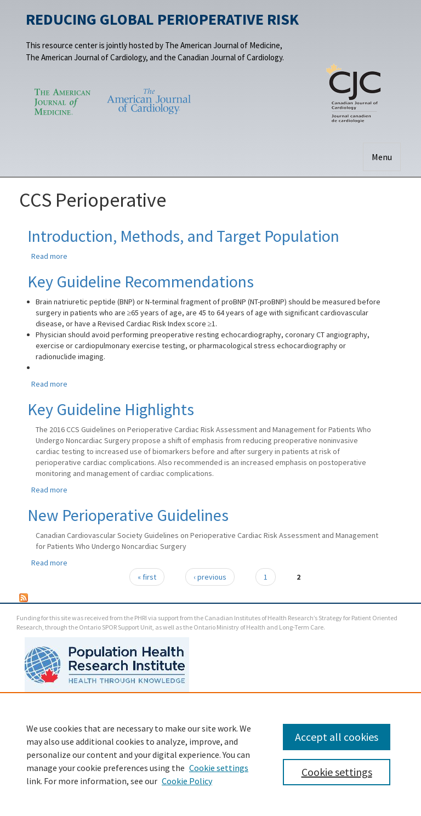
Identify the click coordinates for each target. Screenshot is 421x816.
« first (147, 577)
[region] (210, 754)
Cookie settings (218, 767)
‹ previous (210, 577)
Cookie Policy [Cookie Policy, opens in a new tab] (187, 780)
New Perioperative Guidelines (128, 515)
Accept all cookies (336, 737)
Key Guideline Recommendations (140, 281)
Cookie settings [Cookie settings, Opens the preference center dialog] (336, 772)
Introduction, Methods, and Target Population (183, 235)
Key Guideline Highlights (110, 409)
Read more (49, 256)
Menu (382, 156)
